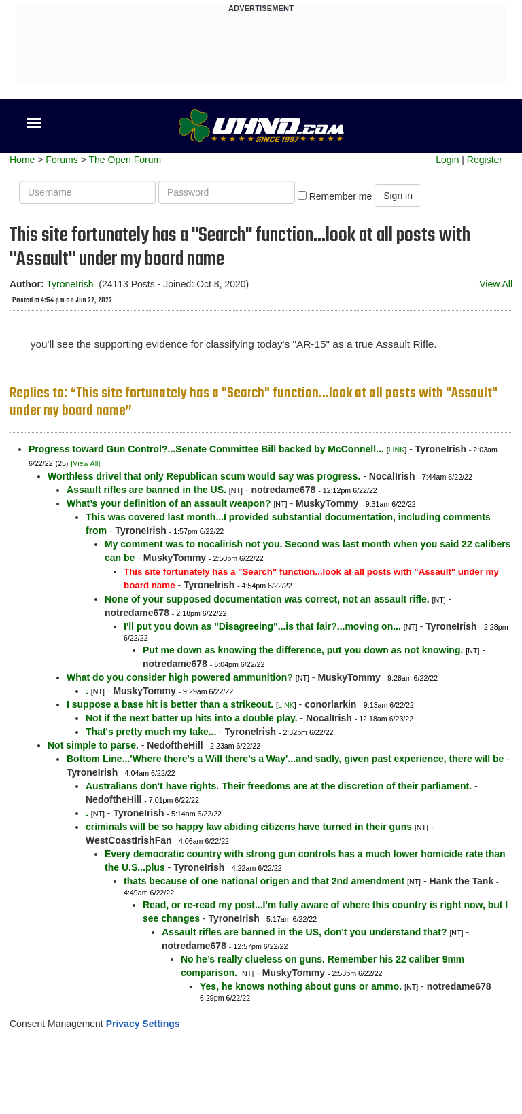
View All (495, 283)
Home (22, 159)
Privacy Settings (143, 1023)
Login (447, 159)
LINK (397, 450)
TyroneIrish (69, 283)
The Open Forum (124, 159)
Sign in (398, 195)
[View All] (85, 463)
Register (484, 159)
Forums (61, 159)
